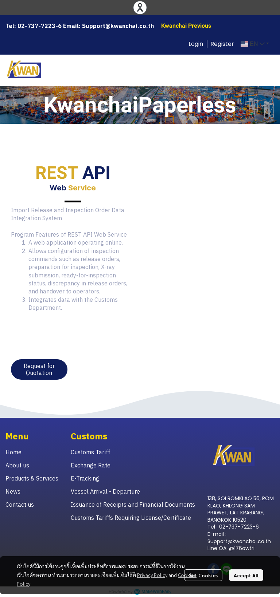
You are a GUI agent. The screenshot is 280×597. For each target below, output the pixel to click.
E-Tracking (85, 478)
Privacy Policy (152, 575)
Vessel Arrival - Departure (105, 491)
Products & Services (31, 478)
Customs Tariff (90, 452)
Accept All (246, 575)
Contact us (19, 504)
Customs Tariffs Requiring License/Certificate (131, 517)
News (12, 491)
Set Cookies (203, 575)
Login (195, 44)
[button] (254, 44)
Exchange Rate (90, 465)
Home (13, 452)
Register (222, 44)
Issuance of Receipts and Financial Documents (133, 504)
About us (17, 465)
